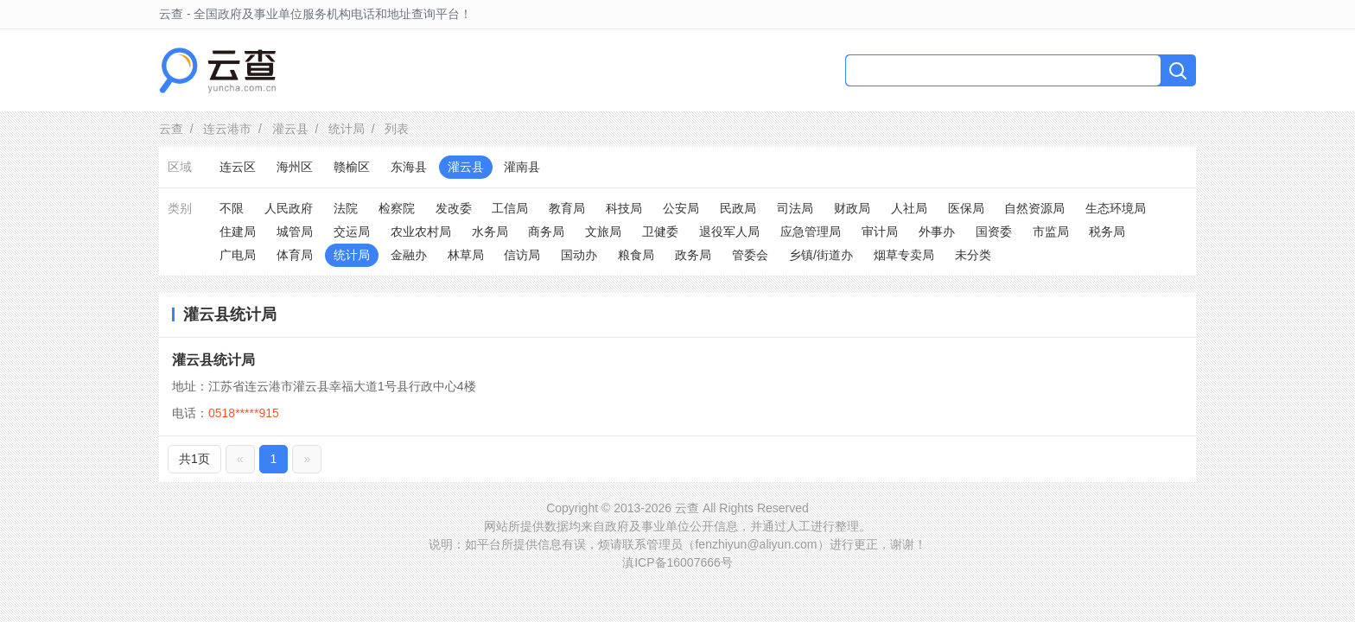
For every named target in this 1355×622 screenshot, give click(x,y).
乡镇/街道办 (821, 255)
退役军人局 (729, 231)
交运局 (352, 231)
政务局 (693, 255)
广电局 (237, 255)
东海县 (409, 167)
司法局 (795, 208)
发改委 (454, 208)
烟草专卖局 (904, 255)
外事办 (937, 231)
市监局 (1051, 231)
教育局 (567, 208)
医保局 (966, 208)
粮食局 (636, 255)
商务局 (546, 231)
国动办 (579, 255)
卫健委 (660, 231)
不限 (231, 208)
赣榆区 (352, 167)
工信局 (510, 208)
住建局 (237, 231)
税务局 (1107, 231)
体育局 (295, 255)
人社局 (909, 208)
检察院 (397, 208)
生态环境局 (1115, 208)
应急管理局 (810, 231)
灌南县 (522, 167)
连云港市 (227, 129)
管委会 (750, 255)
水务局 (490, 231)
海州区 (295, 167)
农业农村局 (421, 231)
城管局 (295, 231)
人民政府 (288, 208)
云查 (171, 129)
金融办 (409, 255)
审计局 (880, 231)
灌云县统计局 (213, 359)
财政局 (852, 208)
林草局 (466, 255)
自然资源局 (1034, 208)
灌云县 (290, 129)
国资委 (994, 231)
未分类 (973, 255)
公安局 (681, 208)
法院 (346, 208)
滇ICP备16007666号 (677, 562)
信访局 (522, 255)
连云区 (237, 167)
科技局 (624, 208)
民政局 (738, 208)
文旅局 (603, 231)
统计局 (346, 129)
